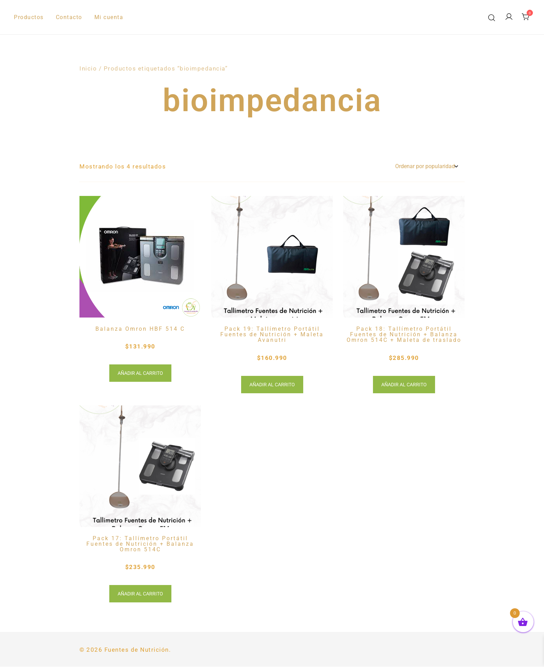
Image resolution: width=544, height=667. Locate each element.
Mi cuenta (109, 17)
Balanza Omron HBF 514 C (140, 329)
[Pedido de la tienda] (426, 166)
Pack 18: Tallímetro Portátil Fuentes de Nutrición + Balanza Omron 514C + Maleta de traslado (404, 335)
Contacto (69, 17)
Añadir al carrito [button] (140, 373)
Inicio (88, 68)
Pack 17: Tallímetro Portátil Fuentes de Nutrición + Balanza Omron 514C (140, 544)
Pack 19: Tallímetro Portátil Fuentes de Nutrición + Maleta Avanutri (272, 335)
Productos (29, 17)
